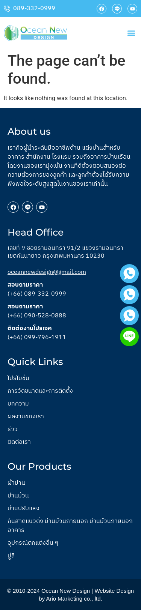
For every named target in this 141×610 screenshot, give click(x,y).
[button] (131, 33)
